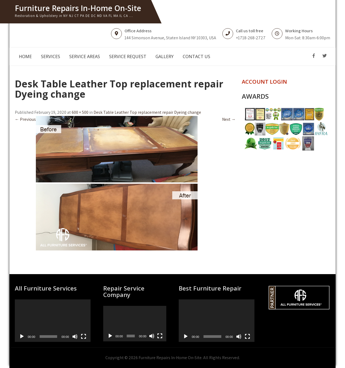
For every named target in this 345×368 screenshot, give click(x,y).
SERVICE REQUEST (127, 56)
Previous (25, 119)
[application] (53, 320)
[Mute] (75, 336)
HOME (25, 56)
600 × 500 (80, 112)
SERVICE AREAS (84, 56)
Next (229, 119)
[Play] (22, 336)
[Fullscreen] (83, 336)
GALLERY (165, 56)
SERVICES (50, 56)
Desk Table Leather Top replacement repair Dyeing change (147, 112)
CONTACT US (196, 56)
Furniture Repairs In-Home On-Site (78, 8)
